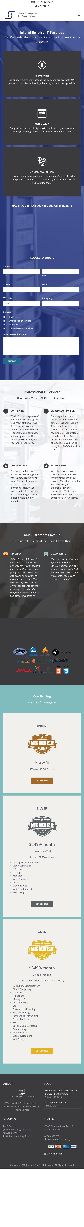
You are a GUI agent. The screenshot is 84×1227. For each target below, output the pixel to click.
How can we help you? (15, 334)
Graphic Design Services (19, 320)
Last (44, 275)
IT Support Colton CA (56, 1102)
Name (7, 266)
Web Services (14, 324)
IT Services (13, 317)
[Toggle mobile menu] (79, 15)
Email (46, 284)
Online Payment (55, 1153)
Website (7, 298)
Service (8, 312)
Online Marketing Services (20, 328)
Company (47, 298)
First (5, 275)
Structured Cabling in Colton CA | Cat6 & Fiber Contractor (62, 1092)
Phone (8, 284)
